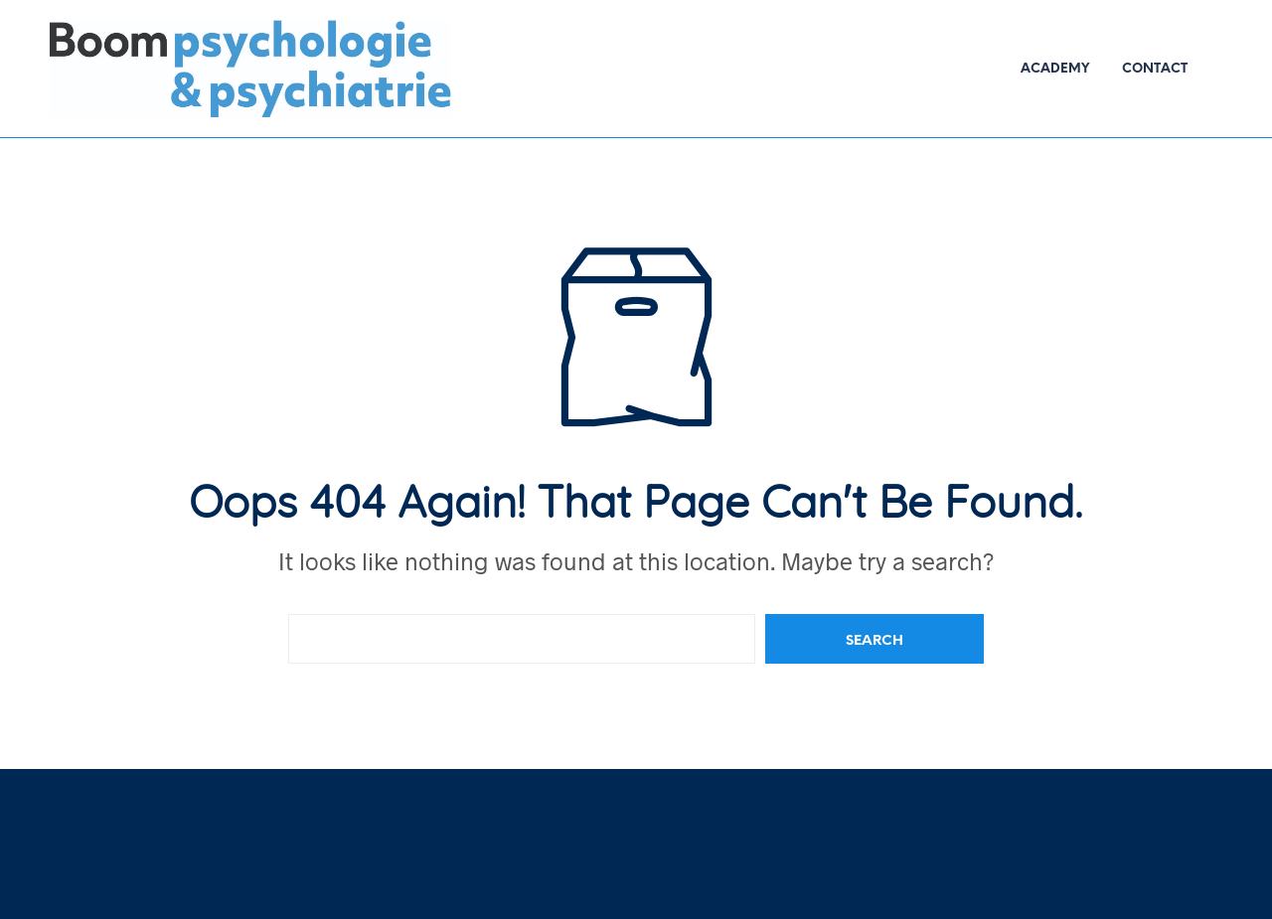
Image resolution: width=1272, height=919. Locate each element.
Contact (1155, 69)
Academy (1055, 69)
